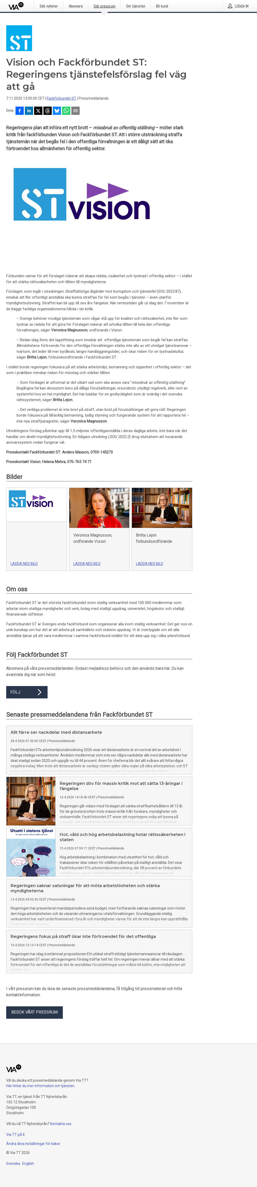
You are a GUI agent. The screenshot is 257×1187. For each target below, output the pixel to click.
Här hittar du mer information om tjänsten (40, 1086)
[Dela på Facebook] (20, 111)
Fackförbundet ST (61, 98)
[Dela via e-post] (75, 111)
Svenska (13, 1163)
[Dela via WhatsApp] (66, 111)
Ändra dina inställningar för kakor (33, 1144)
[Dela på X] (38, 111)
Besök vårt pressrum (34, 1012)
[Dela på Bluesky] (57, 111)
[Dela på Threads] (47, 111)
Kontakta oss (60, 1124)
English (28, 1163)
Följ (26, 692)
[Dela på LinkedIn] (29, 111)
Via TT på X (15, 1135)
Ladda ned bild (24, 564)
